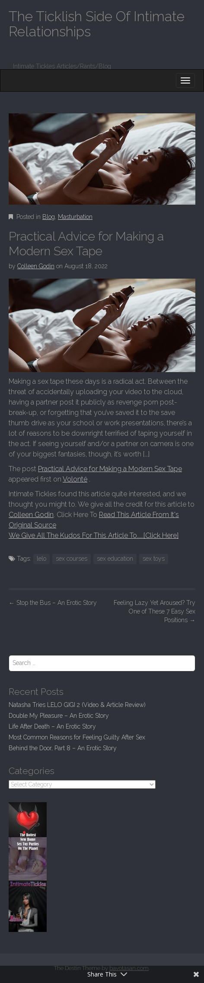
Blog (48, 216)
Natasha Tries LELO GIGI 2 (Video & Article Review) (77, 704)
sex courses (71, 558)
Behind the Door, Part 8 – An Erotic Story (63, 748)
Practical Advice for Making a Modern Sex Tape (110, 469)
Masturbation (75, 216)
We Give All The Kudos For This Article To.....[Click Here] (93, 535)
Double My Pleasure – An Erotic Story (59, 715)
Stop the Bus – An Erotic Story (53, 602)
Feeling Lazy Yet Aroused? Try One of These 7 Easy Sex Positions (154, 611)
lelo (41, 558)
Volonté (75, 479)
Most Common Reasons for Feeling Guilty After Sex (77, 737)
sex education (115, 558)
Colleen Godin (35, 266)
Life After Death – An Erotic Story (52, 726)
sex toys (154, 558)
